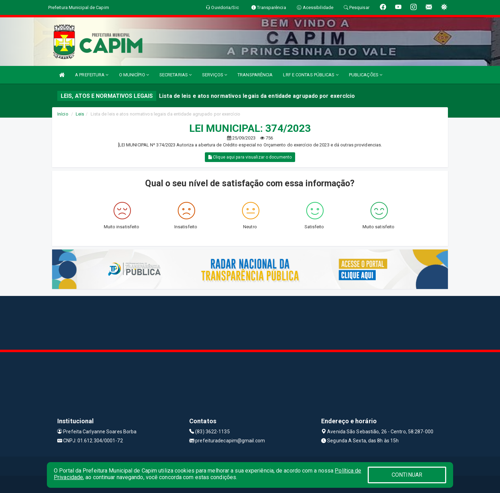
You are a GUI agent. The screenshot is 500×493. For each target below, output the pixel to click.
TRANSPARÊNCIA (255, 74)
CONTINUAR (407, 474)
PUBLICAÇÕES (365, 74)
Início (62, 114)
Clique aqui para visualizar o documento (250, 157)
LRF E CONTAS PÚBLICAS (310, 74)
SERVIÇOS (214, 74)
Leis (80, 114)
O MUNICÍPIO (134, 74)
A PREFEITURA (91, 74)
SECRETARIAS (175, 74)
